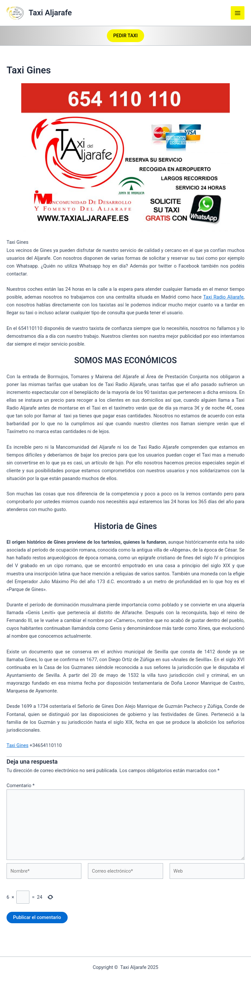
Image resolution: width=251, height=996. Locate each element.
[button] (125, 35)
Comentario (21, 785)
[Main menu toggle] (237, 13)
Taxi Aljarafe (50, 12)
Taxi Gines (17, 745)
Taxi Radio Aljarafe (223, 297)
